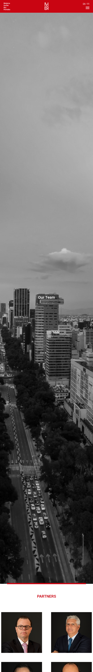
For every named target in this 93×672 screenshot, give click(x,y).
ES (88, 4)
